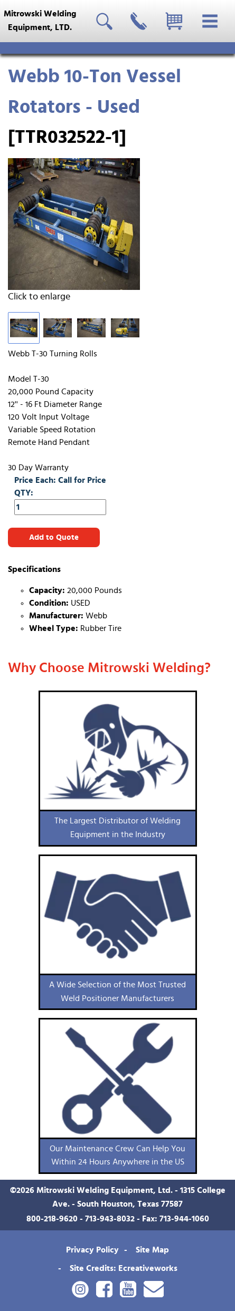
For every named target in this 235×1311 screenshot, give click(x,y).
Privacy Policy (92, 1250)
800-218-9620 (52, 1219)
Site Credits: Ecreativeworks (123, 1268)
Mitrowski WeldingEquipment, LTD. (40, 20)
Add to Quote (54, 537)
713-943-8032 (110, 1219)
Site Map (152, 1250)
